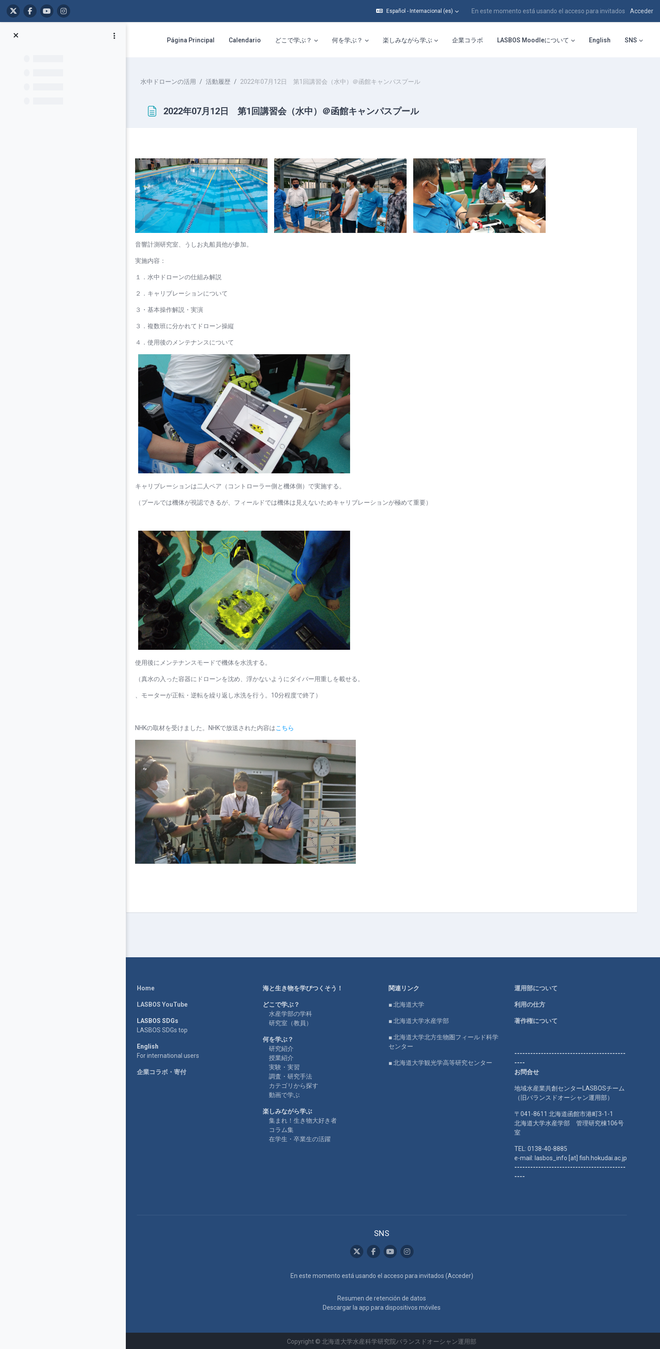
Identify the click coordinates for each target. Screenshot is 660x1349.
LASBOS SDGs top (166, 1027)
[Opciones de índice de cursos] (114, 36)
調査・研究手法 (294, 1074)
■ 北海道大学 (410, 1002)
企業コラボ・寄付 (165, 1069)
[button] (417, 11)
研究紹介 (285, 1046)
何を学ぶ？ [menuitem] (347, 40)
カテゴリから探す (297, 1083)
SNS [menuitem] (631, 40)
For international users (172, 1053)
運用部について (540, 985)
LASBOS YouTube (166, 1002)
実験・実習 (288, 1064)
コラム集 (285, 1127)
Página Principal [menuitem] (191, 40)
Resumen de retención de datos (386, 1296)
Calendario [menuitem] (245, 40)
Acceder (641, 11)
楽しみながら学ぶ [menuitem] (407, 40)
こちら (295, 725)
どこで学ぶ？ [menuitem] (293, 40)
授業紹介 (285, 1055)
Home (149, 985)
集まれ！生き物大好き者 (307, 1118)
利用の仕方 (533, 1002)
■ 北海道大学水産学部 (422, 1018)
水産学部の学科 (294, 1011)
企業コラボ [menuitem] (467, 40)
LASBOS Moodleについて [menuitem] (533, 40)
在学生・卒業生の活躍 (304, 1136)
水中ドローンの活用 (178, 79)
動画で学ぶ (288, 1092)
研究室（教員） (294, 1020)
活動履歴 (228, 79)
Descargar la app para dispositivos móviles (386, 1305)
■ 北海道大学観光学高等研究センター (444, 1060)
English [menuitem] (600, 40)
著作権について (540, 1018)
